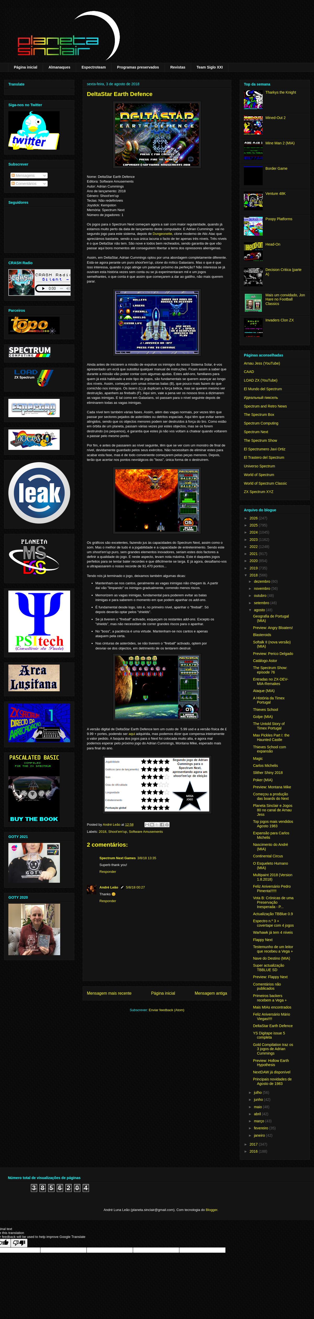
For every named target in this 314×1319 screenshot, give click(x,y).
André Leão (108, 887)
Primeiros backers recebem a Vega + (270, 998)
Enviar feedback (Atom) (166, 1010)
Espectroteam (94, 67)
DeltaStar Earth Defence (273, 1026)
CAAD (249, 372)
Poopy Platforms (279, 219)
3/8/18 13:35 (146, 858)
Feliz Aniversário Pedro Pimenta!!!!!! (272, 888)
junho (259, 1099)
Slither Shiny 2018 (268, 773)
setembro (262, 603)
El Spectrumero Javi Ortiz (264, 449)
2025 (254, 525)
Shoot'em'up (117, 832)
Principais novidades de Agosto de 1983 (272, 1081)
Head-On (273, 244)
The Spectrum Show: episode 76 (270, 670)
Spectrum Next (256, 432)
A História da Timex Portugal (269, 700)
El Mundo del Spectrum (263, 389)
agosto (260, 610)
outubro (260, 595)
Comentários (24, 184)
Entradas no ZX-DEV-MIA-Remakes (270, 681)
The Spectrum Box (259, 414)
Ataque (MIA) (263, 691)
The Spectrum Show (260, 440)
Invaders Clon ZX (280, 320)
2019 (254, 568)
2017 (254, 1144)
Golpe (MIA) (263, 717)
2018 (102, 832)
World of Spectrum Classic (265, 483)
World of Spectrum (259, 475)
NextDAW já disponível (271, 1072)
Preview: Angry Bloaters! (273, 628)
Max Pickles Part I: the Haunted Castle (271, 737)
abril (258, 1114)
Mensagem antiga (211, 993)
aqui (131, 734)
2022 (254, 547)
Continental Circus (268, 856)
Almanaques (59, 67)
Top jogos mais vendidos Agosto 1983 (273, 823)
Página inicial (25, 67)
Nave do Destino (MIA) (271, 958)
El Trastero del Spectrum (264, 457)
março (259, 1121)
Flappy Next (263, 940)
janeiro (260, 1135)
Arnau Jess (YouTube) (262, 363)
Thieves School (265, 709)
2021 (254, 554)
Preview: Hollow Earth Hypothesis (271, 1062)
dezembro (262, 581)
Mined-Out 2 (276, 118)
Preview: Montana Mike (272, 787)
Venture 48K (276, 193)
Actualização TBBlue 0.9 (273, 914)
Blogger (211, 1210)
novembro (262, 588)
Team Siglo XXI (210, 67)
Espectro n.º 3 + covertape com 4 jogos (273, 923)
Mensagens (23, 175)
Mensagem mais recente (109, 993)
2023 (254, 539)
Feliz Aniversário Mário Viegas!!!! (271, 1016)
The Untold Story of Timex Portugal (269, 726)
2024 (254, 532)
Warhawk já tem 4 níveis (273, 932)
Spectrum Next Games (117, 858)
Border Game (277, 168)
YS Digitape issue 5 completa (269, 1035)
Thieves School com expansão (269, 749)
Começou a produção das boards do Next (271, 796)
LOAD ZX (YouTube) (260, 380)
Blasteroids (262, 635)
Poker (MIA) (263, 780)
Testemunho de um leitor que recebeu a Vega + (273, 949)
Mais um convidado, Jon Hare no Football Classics (285, 299)
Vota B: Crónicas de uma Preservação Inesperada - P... (273, 902)
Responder (107, 872)
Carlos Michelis (265, 765)
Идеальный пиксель (261, 397)
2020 (254, 561)
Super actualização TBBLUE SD (268, 967)
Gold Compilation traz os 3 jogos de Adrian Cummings (273, 1049)
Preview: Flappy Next (270, 977)
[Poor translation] (19, 1243)
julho (258, 1092)
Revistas (178, 67)
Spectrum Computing (261, 423)
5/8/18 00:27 (135, 887)
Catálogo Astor (265, 661)
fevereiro (261, 1128)
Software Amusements (146, 832)
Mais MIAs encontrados (272, 1007)
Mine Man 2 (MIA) (280, 143)
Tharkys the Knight (281, 92)
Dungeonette (162, 234)
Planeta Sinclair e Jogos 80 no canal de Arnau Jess (272, 810)
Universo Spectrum (259, 466)
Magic (258, 758)
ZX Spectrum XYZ (258, 492)
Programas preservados (138, 67)
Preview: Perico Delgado (273, 654)
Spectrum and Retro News (265, 406)
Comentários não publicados (267, 986)
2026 (254, 518)
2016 (254, 1151)
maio (258, 1107)
